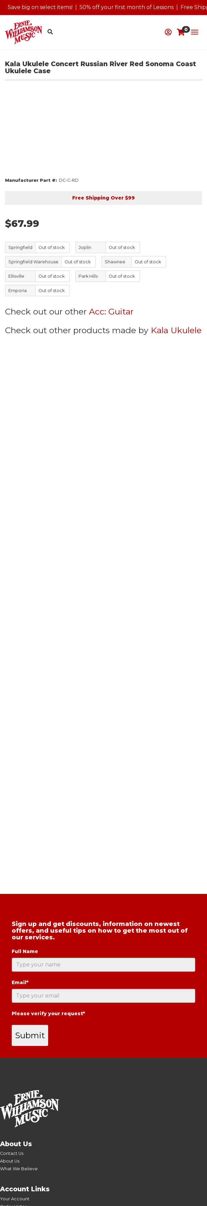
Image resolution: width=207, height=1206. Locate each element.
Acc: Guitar (111, 311)
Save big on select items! (40, 7)
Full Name (25, 951)
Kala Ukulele (176, 330)
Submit (30, 1035)
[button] (168, 32)
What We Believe (19, 1168)
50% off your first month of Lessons (127, 7)
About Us (9, 1161)
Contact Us (11, 1153)
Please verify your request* (48, 1014)
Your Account (14, 1198)
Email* (20, 982)
